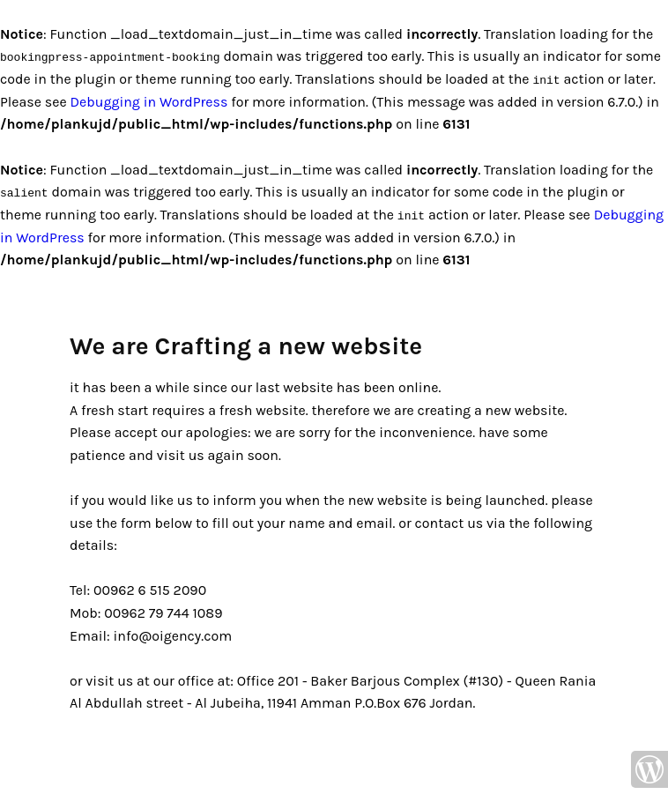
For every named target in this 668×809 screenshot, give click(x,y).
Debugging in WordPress (148, 101)
